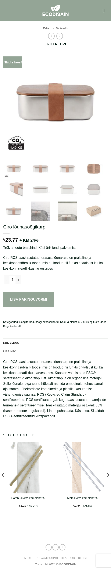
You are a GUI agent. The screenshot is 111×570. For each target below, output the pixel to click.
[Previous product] (59, 36)
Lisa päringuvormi (28, 299)
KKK (72, 558)
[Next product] (51, 36)
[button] (105, 10)
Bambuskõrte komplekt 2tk (28, 498)
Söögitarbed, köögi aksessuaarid (39, 322)
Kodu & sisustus (70, 322)
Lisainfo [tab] (9, 351)
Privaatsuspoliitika (51, 558)
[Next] (107, 483)
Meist (28, 558)
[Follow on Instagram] (55, 547)
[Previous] (3, 483)
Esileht (47, 28)
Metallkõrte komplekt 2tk (82, 498)
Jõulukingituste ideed (94, 322)
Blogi (82, 558)
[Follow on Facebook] (49, 547)
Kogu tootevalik (12, 326)
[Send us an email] (62, 547)
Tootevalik (62, 28)
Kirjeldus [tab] (11, 342)
